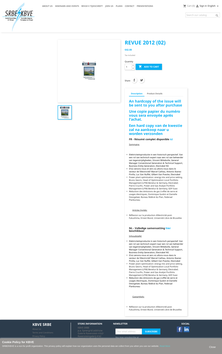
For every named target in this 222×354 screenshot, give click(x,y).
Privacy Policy (38, 336)
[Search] (202, 15)
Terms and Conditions (42, 332)
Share (134, 80)
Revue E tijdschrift (92, 6)
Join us (109, 6)
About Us (47, 6)
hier (168, 228)
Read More (165, 346)
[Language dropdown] (213, 6)
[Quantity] (128, 67)
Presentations (145, 6)
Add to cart (149, 67)
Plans (119, 6)
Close (212, 347)
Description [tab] (136, 93)
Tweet (141, 80)
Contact (129, 6)
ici (171, 139)
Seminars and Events (67, 6)
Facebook (179, 329)
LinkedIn (186, 329)
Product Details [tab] (154, 93)
